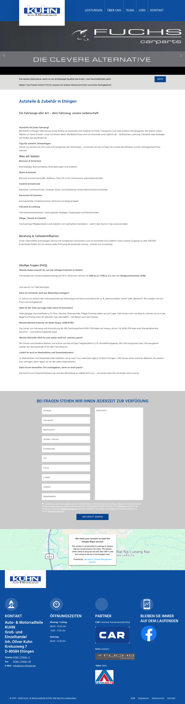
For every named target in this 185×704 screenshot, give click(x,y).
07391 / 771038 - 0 (21, 657)
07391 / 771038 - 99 (22, 662)
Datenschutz (158, 698)
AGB (133, 698)
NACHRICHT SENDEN (92, 517)
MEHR (160, 79)
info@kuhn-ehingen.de (68, 509)
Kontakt (171, 698)
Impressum (143, 698)
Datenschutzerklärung (56, 511)
